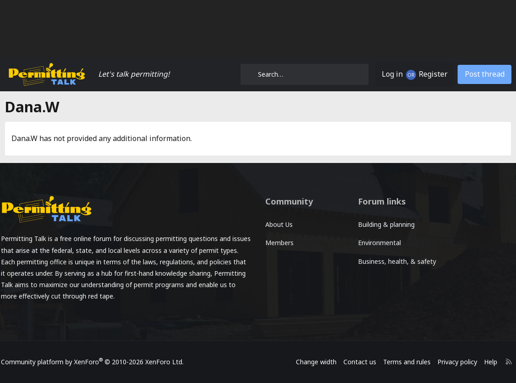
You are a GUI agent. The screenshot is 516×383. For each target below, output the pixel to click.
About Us (279, 224)
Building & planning (384, 224)
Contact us (353, 361)
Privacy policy (451, 361)
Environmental (377, 242)
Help (484, 361)
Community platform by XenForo (98, 361)
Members (279, 242)
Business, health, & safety (384, 266)
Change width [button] (310, 361)
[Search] (305, 74)
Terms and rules (400, 361)
